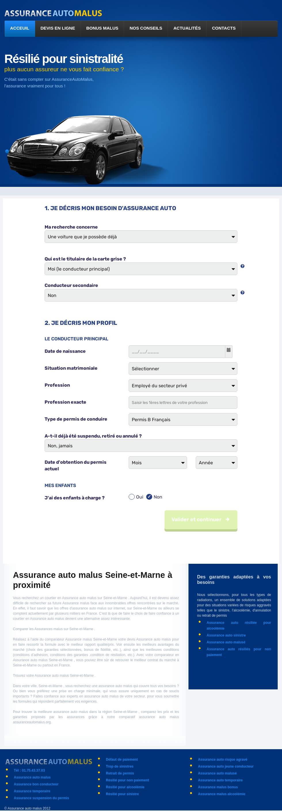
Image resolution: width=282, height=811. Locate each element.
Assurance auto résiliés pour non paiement (239, 652)
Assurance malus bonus (218, 787)
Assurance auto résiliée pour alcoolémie (239, 625)
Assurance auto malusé (226, 642)
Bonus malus (102, 28)
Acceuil (19, 28)
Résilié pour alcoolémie (125, 787)
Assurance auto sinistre (226, 635)
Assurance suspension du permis (41, 798)
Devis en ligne (58, 28)
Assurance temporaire (32, 791)
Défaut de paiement (122, 760)
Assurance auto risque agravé (222, 760)
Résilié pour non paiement (127, 780)
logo (53, 13)
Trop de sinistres (120, 766)
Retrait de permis (120, 773)
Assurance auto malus (32, 777)
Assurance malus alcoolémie (221, 794)
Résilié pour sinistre (122, 794)
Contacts (224, 28)
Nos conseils (145, 28)
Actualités (187, 28)
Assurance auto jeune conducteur (226, 766)
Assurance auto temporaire (220, 780)
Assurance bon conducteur (36, 784)
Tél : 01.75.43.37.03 (29, 770)
